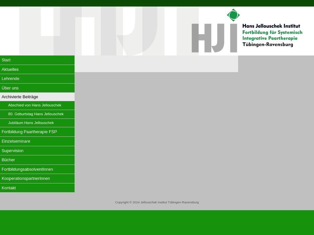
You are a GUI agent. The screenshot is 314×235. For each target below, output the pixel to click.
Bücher (8, 159)
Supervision (13, 150)
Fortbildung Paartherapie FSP (29, 131)
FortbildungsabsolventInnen (27, 169)
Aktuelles (10, 69)
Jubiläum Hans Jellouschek (31, 123)
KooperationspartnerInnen (26, 178)
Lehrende (10, 78)
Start (6, 59)
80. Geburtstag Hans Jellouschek (36, 114)
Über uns (10, 88)
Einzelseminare (16, 141)
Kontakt (9, 187)
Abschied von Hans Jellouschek (34, 105)
